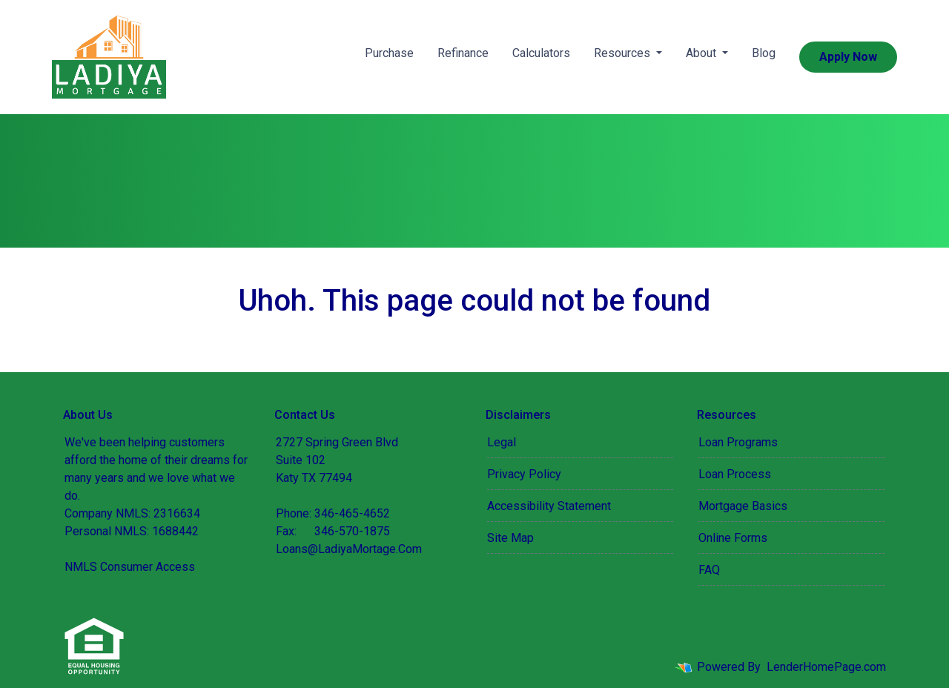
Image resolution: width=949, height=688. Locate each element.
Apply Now (848, 57)
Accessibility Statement (549, 506)
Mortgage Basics (742, 506)
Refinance (463, 53)
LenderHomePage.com (826, 667)
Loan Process (734, 474)
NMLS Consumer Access (130, 567)
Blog (764, 53)
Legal (501, 442)
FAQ (709, 570)
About (702, 53)
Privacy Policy (524, 474)
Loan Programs (738, 442)
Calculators (541, 53)
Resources (623, 53)
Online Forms (732, 538)
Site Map (510, 538)
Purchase (389, 53)
